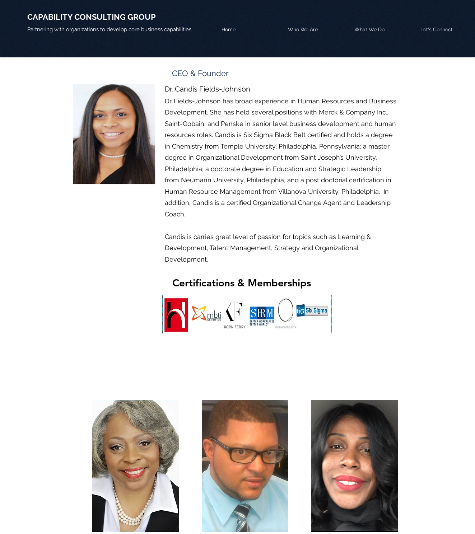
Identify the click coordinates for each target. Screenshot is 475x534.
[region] (135, 466)
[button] (384, 29)
